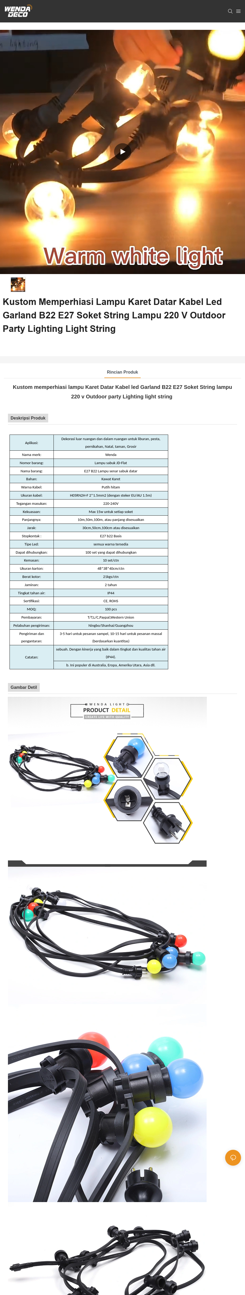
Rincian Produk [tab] (122, 372)
